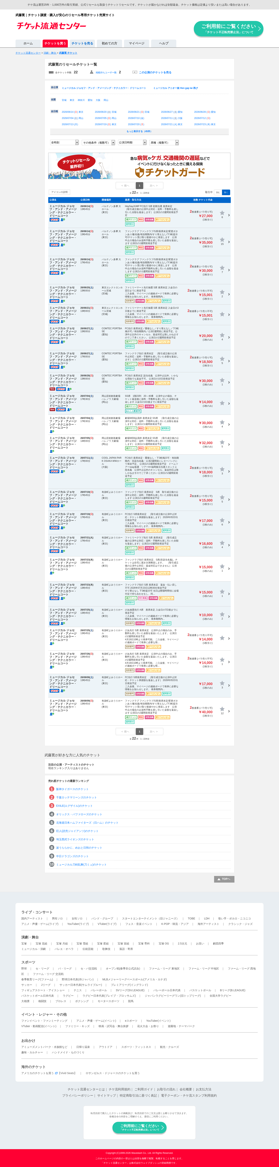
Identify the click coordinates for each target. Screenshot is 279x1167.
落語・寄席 (126, 948)
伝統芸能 (88, 948)
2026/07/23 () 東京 (205, 124)
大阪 (98, 100)
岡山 (106, 100)
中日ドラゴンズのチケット (72, 856)
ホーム (28, 43)
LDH (206, 918)
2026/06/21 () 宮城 (139, 112)
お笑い (200, 943)
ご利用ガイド (143, 1089)
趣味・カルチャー (32, 1052)
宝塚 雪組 (82, 943)
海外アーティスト (208, 923)
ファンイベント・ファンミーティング (44, 1020)
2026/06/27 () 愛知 (172, 112)
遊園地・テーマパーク (181, 1026)
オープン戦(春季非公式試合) (123, 968)
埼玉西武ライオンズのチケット (75, 839)
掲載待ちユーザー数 (106, 72)
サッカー (26, 984)
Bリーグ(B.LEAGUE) (232, 990)
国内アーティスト (32, 918)
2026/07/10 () (136, 118)
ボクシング (82, 1001)
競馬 (130, 1001)
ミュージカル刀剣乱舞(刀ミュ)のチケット (81, 864)
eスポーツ (131, 1020)
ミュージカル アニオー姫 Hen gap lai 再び (175, 88)
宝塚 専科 (144, 943)
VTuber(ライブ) (107, 923)
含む (218, 192)
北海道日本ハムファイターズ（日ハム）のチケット (87, 822)
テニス (78, 990)
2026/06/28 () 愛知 (205, 112)
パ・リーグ (65, 968)
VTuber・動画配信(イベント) (38, 1026)
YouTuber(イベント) (158, 1020)
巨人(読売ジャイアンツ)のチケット (77, 831)
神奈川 (81, 100)
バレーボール (99, 990)
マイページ (136, 43)
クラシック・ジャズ (240, 923)
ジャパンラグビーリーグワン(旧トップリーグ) (173, 995)
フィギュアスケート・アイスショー (43, 990)
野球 (24, 968)
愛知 (90, 100)
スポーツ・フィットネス (136, 1046)
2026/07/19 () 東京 (105, 124)
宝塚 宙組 (123, 943)
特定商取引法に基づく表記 (138, 1095)
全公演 (54, 87)
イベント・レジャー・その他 (44, 1014)
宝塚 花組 (41, 943)
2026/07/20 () (136, 124)
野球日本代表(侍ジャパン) (77, 979)
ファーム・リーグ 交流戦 (48, 974)
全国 (53, 99)
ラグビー (68, 995)
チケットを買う (55, 43)
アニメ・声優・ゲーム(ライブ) (39, 923)
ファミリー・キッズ (77, 1026)
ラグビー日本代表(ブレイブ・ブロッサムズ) (109, 995)
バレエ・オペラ (64, 948)
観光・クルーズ (169, 1046)
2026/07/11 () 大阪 (172, 118)
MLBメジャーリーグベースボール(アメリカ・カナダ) (134, 979)
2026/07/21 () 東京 (172, 124)
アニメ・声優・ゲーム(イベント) (96, 1020)
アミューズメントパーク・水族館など (44, 1046)
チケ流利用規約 (119, 1089)
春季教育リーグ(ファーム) (37, 979)
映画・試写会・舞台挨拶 (113, 1026)
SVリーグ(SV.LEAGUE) (130, 990)
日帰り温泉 (83, 1046)
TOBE (191, 918)
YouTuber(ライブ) (78, 923)
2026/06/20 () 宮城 (105, 112)
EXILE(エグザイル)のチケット (74, 805)
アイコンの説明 (59, 192)
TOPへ (226, 878)
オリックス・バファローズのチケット (79, 814)
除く (226, 192)
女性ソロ (77, 918)
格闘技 (42, 1001)
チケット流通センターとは (86, 1089)
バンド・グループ (102, 918)
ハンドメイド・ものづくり (68, 1052)
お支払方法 (203, 1089)
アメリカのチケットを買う (37, 1073)
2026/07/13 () (70, 124)
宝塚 (24, 943)
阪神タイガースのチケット (72, 789)
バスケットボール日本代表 (37, 995)
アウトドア (105, 1046)
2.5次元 (182, 943)
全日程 (54, 111)
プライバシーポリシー (77, 1095)
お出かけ (28, 1041)
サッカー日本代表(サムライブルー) (80, 984)
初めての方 (109, 43)
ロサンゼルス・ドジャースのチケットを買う (113, 1073)
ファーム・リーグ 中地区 (204, 968)
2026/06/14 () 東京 (72, 112)
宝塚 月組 (62, 943)
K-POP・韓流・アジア (175, 923)
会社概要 (186, 1089)
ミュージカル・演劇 (33, 948)
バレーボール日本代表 (167, 990)
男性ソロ (57, 918)
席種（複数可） (160, 142)
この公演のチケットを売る (155, 72)
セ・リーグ (42, 968)
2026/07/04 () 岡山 (72, 118)
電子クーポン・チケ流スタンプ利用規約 (189, 1095)
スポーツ (28, 962)
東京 (72, 100)
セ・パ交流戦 (89, 968)
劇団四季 (218, 943)
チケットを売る (82, 43)
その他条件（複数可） (96, 142)
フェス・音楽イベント (138, 923)
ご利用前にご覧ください (228, 28)
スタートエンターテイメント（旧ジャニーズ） (150, 918)
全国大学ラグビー (220, 995)
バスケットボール (200, 990)
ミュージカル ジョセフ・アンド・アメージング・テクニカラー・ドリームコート (104, 88)
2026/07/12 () (202, 118)
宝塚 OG (164, 943)
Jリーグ (46, 984)
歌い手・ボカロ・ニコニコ (234, 918)
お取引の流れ (166, 1089)
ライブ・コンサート (37, 912)
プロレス (60, 1001)
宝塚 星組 (103, 943)
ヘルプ (163, 43)
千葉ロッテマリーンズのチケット (76, 797)
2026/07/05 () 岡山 (105, 118)
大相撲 (25, 1001)
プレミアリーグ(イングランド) (129, 984)
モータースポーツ (108, 1001)
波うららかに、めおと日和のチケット (79, 847)
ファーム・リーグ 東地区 (164, 968)
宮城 (64, 100)
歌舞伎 (106, 948)
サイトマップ (106, 1095)
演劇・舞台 (30, 937)
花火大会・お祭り (148, 1026)
